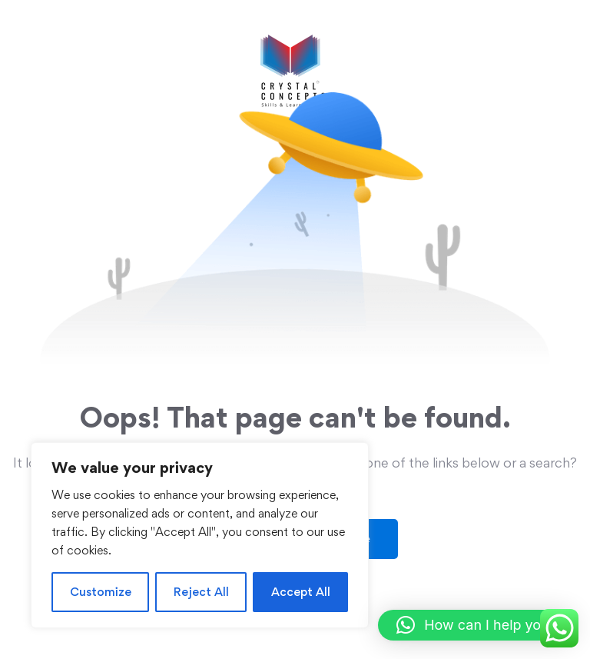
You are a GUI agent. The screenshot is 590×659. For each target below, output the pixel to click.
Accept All (300, 591)
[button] (476, 625)
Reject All (201, 591)
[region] (200, 535)
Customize (100, 591)
